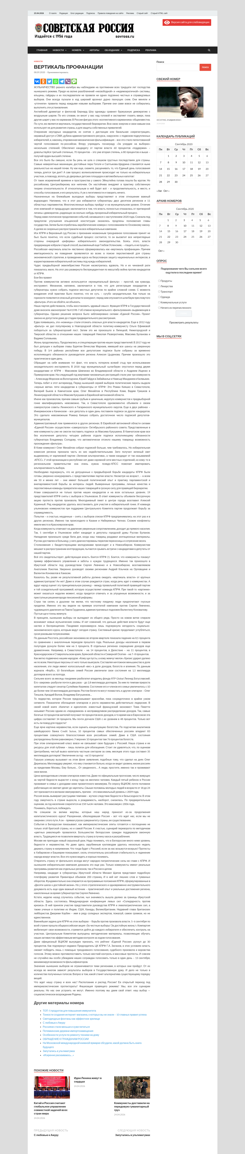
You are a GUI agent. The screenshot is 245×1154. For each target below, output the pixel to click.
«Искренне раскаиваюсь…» (58, 1055)
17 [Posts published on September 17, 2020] (184, 231)
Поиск (160, 61)
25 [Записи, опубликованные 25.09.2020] (191, 175)
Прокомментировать (57, 72)
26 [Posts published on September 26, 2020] (200, 236)
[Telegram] (62, 81)
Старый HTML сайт (159, 13)
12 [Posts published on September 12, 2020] (200, 225)
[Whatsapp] (55, 81)
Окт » (166, 190)
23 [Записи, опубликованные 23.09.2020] (176, 175)
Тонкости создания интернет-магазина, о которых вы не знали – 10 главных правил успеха (95, 1014)
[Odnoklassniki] (43, 81)
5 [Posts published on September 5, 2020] (200, 220)
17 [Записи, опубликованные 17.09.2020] (183, 168)
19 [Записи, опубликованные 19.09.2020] (199, 168)
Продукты (166, 280)
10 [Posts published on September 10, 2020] (184, 225)
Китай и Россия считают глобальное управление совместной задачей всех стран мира (51, 1108)
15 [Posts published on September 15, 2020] (168, 231)
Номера (76, 50)
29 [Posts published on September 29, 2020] (168, 242)
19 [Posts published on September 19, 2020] (200, 231)
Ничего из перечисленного (176, 307)
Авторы (94, 50)
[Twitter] (49, 81)
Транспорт (167, 291)
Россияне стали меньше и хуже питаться (66, 1026)
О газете (53, 13)
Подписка (90, 13)
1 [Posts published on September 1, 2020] (168, 220)
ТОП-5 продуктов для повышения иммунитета (69, 1010)
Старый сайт (142, 13)
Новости (58, 50)
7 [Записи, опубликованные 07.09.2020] (160, 162)
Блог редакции (77, 13)
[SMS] (74, 81)
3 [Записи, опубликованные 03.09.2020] (184, 155)
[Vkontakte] (37, 81)
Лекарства (167, 286)
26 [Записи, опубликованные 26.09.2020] (199, 175)
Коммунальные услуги (174, 302)
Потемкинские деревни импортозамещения (68, 1030)
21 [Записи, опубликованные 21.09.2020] (160, 175)
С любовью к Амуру (54, 1022)
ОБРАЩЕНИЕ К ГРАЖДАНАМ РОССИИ (66, 1038)
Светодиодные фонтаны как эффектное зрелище (71, 1018)
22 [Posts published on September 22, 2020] (168, 236)
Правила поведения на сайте (110, 13)
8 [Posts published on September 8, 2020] (168, 225)
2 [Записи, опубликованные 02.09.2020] (176, 155)
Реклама (130, 13)
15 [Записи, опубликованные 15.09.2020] (168, 168)
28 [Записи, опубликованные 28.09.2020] (160, 181)
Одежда (165, 296)
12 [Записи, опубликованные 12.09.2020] (199, 162)
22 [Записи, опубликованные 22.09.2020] (168, 175)
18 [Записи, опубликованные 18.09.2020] (191, 168)
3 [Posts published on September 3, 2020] (184, 220)
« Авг (159, 190)
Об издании (112, 50)
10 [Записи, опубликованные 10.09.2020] (183, 162)
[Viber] (68, 81)
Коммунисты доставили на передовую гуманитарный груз (132, 1106)
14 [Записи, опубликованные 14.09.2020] (160, 168)
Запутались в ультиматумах (59, 1050)
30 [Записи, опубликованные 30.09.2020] (176, 181)
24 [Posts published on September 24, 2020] (184, 236)
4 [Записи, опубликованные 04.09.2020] (191, 155)
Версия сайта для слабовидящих (186, 22)
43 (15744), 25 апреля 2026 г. (169, 120)
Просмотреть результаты (183, 322)
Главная (42, 50)
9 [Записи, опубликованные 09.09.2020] (176, 162)
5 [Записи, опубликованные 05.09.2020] (199, 155)
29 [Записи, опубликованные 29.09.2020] (168, 181)
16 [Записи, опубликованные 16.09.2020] (176, 168)
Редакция (63, 13)
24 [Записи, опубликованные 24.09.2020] (183, 175)
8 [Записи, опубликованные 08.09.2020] (168, 162)
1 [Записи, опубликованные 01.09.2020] (168, 155)
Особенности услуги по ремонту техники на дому (71, 1034)
